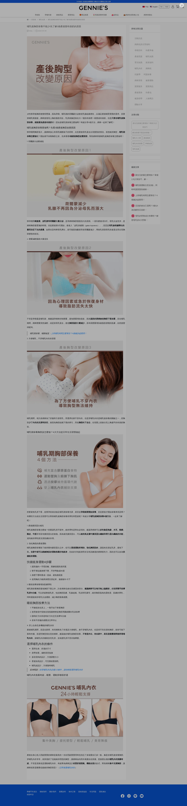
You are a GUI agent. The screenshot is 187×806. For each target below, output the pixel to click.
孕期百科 (138, 50)
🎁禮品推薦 (83, 15)
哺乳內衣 (138, 68)
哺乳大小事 (136, 138)
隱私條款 (102, 791)
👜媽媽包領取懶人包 (131, 15)
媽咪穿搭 (138, 80)
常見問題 (93, 791)
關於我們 (52, 791)
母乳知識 (135, 149)
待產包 (148, 92)
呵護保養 (147, 74)
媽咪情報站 (148, 15)
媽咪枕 (148, 68)
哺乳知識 (149, 56)
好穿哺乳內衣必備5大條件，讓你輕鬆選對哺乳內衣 (61, 670)
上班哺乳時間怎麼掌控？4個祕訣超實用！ (69, 333)
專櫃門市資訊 (32, 791)
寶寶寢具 (138, 86)
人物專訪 (149, 98)
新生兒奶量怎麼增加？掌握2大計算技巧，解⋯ (144, 177)
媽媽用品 (59, 15)
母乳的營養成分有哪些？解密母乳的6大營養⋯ (144, 217)
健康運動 (149, 80)
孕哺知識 (148, 143)
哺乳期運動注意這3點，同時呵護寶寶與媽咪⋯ (144, 187)
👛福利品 (115, 15)
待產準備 (149, 50)
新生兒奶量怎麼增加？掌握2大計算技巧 (145, 125)
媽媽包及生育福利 (142, 44)
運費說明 (62, 791)
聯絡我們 (43, 791)
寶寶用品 (71, 15)
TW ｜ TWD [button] (164, 7)
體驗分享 (138, 104)
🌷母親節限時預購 (100, 15)
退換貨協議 (82, 791)
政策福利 (149, 62)
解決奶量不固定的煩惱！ (141, 132)
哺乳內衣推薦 (137, 143)
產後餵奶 (146, 138)
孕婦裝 (37, 15)
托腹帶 (137, 74)
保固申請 (30, 794)
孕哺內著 (48, 15)
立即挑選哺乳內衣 (67, 767)
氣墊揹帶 (138, 98)
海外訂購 (72, 791)
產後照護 (138, 56)
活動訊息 (138, 38)
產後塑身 (138, 92)
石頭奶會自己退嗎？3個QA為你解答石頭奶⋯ (144, 207)
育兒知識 (138, 62)
